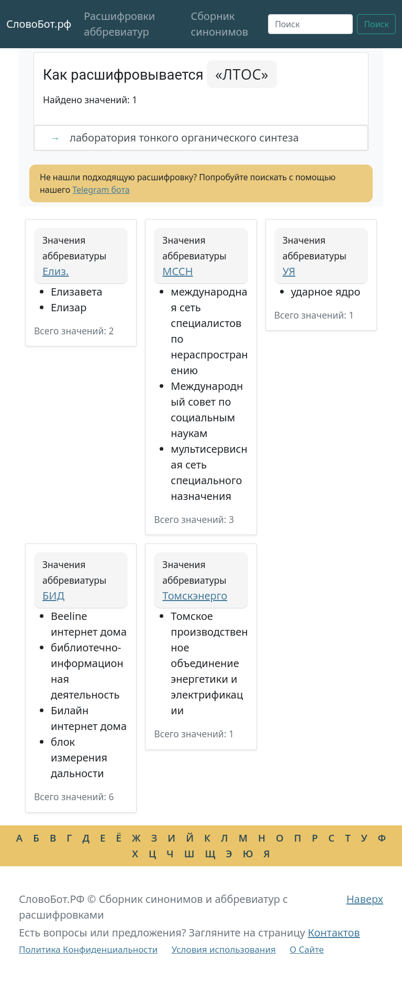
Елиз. (55, 271)
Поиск (376, 24)
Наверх (365, 899)
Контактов (334, 932)
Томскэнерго (194, 595)
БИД (53, 595)
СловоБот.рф (38, 24)
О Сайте (306, 949)
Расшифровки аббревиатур (119, 24)
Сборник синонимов (219, 24)
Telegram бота (100, 189)
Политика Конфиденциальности (88, 949)
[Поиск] (310, 24)
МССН (177, 271)
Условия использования (224, 949)
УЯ (289, 271)
